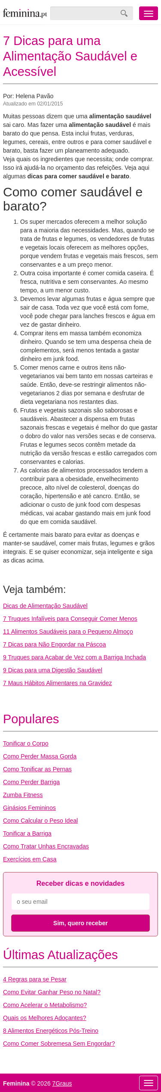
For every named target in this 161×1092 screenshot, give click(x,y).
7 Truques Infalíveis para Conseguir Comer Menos (70, 618)
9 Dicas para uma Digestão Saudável (52, 670)
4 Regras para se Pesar (35, 979)
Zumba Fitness (23, 794)
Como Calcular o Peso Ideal (40, 820)
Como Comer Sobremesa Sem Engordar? (59, 1043)
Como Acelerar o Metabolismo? (45, 1005)
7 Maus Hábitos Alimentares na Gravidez (57, 683)
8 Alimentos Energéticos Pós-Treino (50, 1030)
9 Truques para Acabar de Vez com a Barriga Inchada (74, 657)
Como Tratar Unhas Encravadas (46, 846)
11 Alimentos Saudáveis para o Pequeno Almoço (68, 631)
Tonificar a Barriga (27, 833)
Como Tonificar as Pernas (37, 769)
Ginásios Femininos (29, 807)
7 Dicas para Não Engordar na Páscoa (54, 644)
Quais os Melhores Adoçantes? (44, 1017)
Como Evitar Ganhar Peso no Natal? (51, 992)
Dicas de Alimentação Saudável (45, 605)
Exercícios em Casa (29, 859)
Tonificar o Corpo (26, 743)
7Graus (62, 1083)
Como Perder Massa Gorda (39, 756)
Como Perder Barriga (31, 782)
